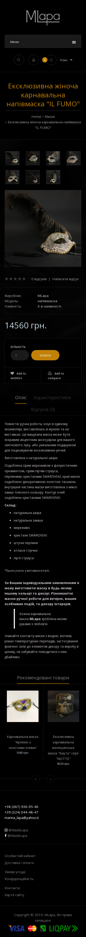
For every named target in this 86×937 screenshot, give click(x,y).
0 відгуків (39, 279)
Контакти (12, 888)
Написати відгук (65, 279)
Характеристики (52, 397)
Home (36, 116)
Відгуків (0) (43, 409)
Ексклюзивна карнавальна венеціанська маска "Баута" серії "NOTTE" (63, 747)
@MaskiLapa (16, 830)
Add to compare (56, 376)
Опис (21, 397)
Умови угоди (15, 871)
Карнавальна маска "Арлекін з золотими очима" (22, 742)
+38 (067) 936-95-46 (21, 806)
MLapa (43, 295)
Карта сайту (14, 894)
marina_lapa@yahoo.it (22, 817)
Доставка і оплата (19, 862)
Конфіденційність (19, 878)
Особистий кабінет (20, 855)
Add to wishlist (18, 376)
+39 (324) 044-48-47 (21, 812)
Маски (50, 116)
